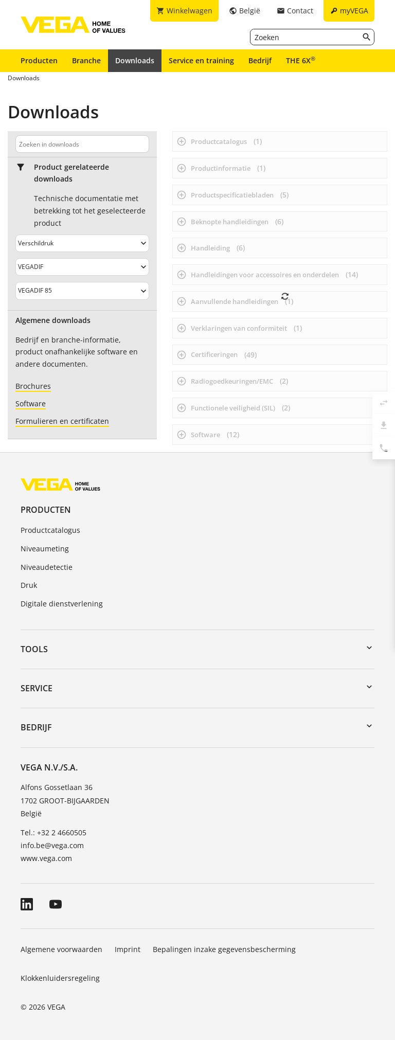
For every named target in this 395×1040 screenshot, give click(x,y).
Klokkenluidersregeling (60, 978)
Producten (39, 60)
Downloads (134, 60)
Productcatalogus (50, 530)
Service (36, 688)
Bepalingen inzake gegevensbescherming (224, 949)
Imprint (127, 949)
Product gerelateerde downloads (71, 173)
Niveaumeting (45, 548)
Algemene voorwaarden (61, 949)
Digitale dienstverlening (62, 603)
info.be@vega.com (52, 845)
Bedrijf (260, 60)
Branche (86, 60)
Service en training (201, 60)
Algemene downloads (53, 320)
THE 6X (300, 60)
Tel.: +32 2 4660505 (53, 832)
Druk (29, 585)
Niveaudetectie (47, 567)
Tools (34, 649)
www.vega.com (46, 858)
